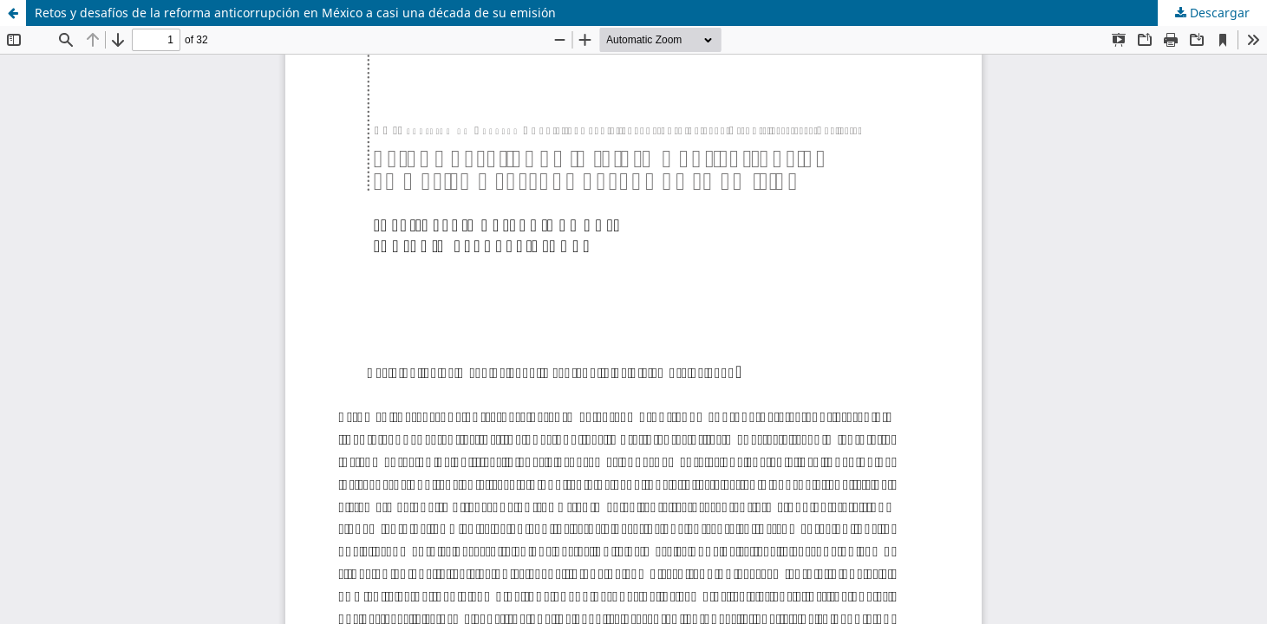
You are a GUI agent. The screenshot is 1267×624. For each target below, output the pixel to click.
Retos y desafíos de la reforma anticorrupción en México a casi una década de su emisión (295, 12)
